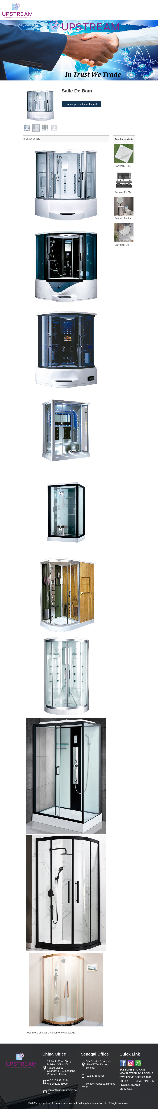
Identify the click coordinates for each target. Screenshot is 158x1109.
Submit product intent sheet (81, 104)
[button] (54, 127)
